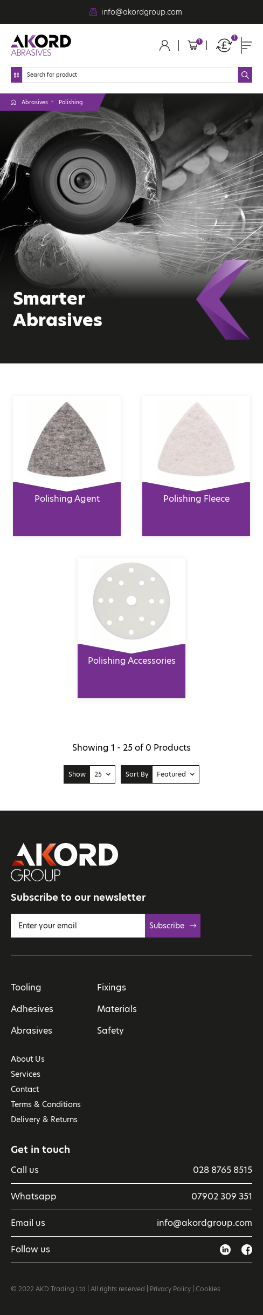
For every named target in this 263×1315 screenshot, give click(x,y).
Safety (110, 1030)
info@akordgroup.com (141, 11)
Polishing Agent (66, 493)
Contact (25, 1089)
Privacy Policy (170, 1288)
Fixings (111, 987)
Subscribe (172, 925)
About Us (28, 1059)
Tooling (26, 987)
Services (25, 1074)
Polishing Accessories (131, 655)
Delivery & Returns (44, 1119)
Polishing (71, 102)
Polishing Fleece (196, 493)
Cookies (208, 1288)
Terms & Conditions (46, 1104)
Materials (117, 1009)
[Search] (130, 75)
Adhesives (32, 1009)
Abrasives (35, 102)
